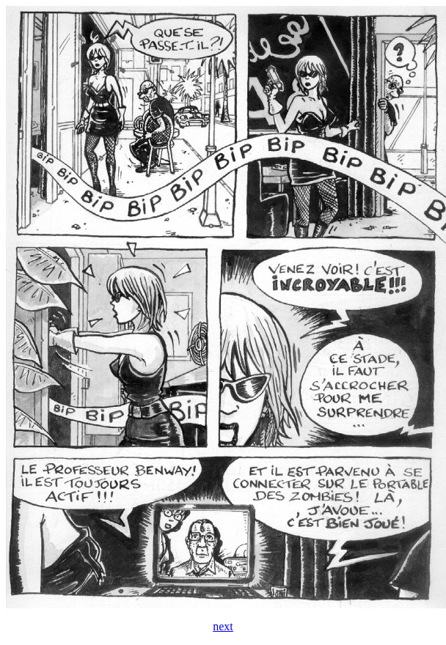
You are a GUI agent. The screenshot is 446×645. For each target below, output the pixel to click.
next (223, 626)
